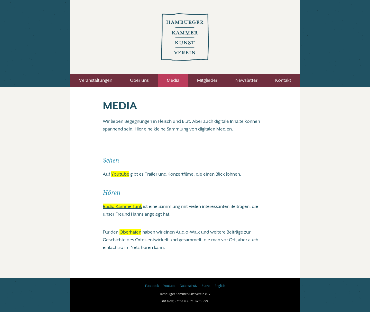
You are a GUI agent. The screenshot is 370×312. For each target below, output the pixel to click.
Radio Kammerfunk (122, 206)
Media (173, 80)
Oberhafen (130, 232)
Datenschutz (188, 286)
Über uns (139, 80)
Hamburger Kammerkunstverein (185, 37)
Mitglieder (207, 80)
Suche (206, 286)
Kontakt (283, 80)
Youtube (120, 174)
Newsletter (246, 80)
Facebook (152, 286)
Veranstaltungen (95, 80)
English (220, 286)
